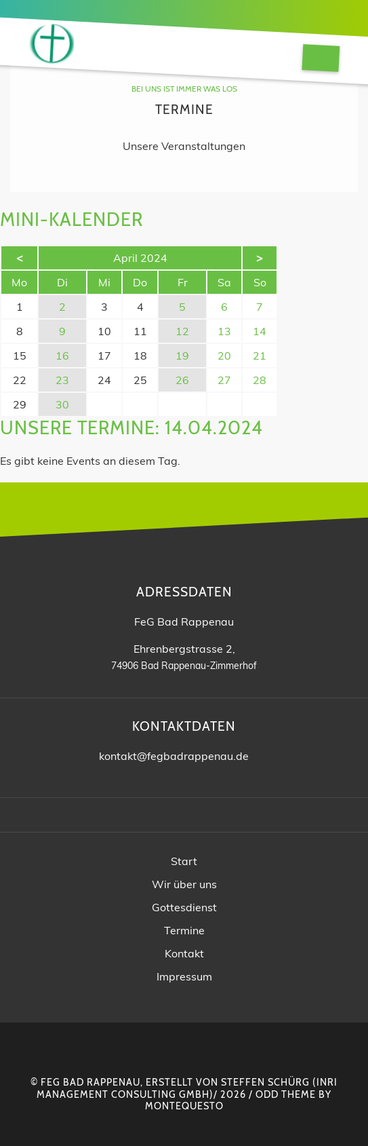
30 (62, 404)
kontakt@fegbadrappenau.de (174, 756)
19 (182, 355)
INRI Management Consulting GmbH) (187, 1088)
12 (182, 331)
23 (62, 380)
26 (182, 380)
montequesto (184, 1106)
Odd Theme (285, 1094)
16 (62, 355)
